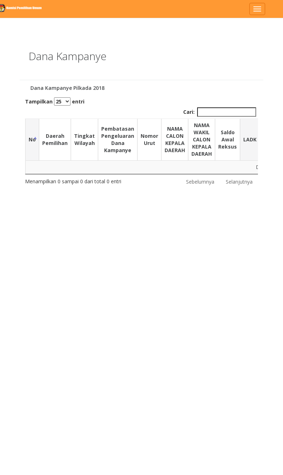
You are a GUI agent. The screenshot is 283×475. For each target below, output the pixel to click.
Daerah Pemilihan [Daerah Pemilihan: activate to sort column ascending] (55, 139)
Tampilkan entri (54, 101)
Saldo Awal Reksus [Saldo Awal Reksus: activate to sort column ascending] (227, 139)
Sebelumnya (200, 181)
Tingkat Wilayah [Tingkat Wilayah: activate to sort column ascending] (84, 139)
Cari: (219, 112)
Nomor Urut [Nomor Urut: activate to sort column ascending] (149, 139)
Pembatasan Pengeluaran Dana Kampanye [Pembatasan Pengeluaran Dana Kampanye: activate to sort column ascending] (117, 139)
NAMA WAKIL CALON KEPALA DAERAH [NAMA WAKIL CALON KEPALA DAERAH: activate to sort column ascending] (201, 139)
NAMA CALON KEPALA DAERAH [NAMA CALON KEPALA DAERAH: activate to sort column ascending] (175, 139)
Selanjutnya (239, 181)
